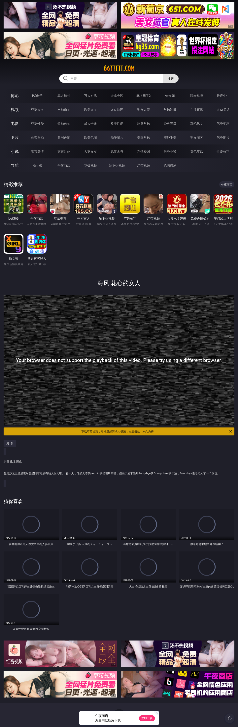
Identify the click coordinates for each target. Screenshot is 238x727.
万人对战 (90, 95)
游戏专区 (117, 95)
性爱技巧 (223, 151)
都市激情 (37, 151)
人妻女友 (90, 151)
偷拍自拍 (63, 123)
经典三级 (170, 123)
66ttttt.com (119, 68)
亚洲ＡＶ (37, 109)
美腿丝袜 (143, 137)
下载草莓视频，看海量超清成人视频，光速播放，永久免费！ (156, 431)
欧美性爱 (117, 123)
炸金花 (170, 95)
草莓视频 (90, 165)
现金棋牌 (196, 95)
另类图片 (223, 137)
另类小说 (170, 151)
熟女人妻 (143, 109)
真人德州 (63, 95)
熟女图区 (196, 137)
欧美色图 (90, 137)
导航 (15, 165)
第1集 (10, 443)
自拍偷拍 (63, 109)
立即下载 (147, 718)
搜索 (170, 78)
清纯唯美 (170, 137)
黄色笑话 (196, 151)
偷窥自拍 (37, 137)
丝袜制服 (170, 109)
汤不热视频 (117, 165)
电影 (15, 123)
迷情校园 (143, 151)
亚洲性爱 (37, 123)
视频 (15, 109)
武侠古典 (117, 151)
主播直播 (196, 109)
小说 (15, 151)
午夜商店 (63, 165)
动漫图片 (117, 137)
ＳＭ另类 (223, 109)
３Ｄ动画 (117, 109)
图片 (15, 137)
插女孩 (37, 165)
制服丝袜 (143, 123)
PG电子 (37, 95)
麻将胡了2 (143, 95)
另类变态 (223, 123)
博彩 (15, 95)
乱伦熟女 (196, 123)
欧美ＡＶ (90, 109)
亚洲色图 (63, 137)
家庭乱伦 (63, 151)
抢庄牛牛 (223, 95)
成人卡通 (90, 123)
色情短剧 (170, 165)
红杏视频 (143, 165)
